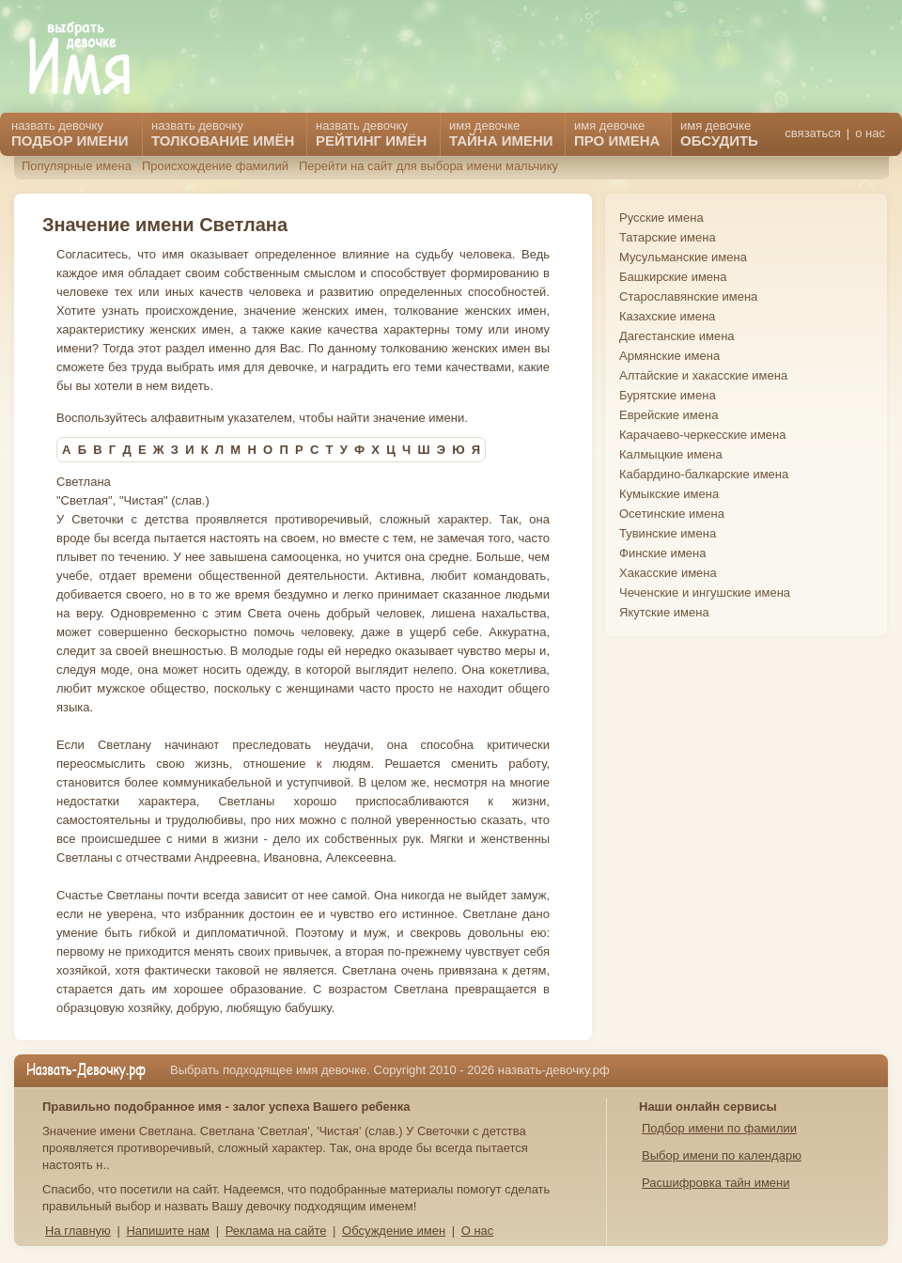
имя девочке (719, 133)
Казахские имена (667, 316)
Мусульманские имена (683, 257)
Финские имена (662, 553)
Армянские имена (669, 356)
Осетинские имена (671, 514)
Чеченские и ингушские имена (704, 592)
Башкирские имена (673, 277)
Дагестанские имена (677, 336)
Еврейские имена (668, 415)
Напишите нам (168, 1231)
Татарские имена (667, 237)
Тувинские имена (667, 533)
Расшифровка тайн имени (716, 1183)
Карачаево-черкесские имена (702, 435)
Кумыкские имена (669, 494)
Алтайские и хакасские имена (703, 375)
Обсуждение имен (393, 1231)
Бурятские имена (667, 395)
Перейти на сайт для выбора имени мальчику (428, 166)
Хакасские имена (668, 573)
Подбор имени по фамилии (719, 1128)
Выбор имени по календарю (721, 1155)
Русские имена (661, 217)
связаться (812, 133)
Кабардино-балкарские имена (703, 474)
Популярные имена (77, 166)
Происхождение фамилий (215, 166)
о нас (870, 133)
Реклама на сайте (276, 1231)
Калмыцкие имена (671, 454)
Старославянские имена (688, 296)
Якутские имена (664, 612)
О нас (477, 1231)
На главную (78, 1231)
